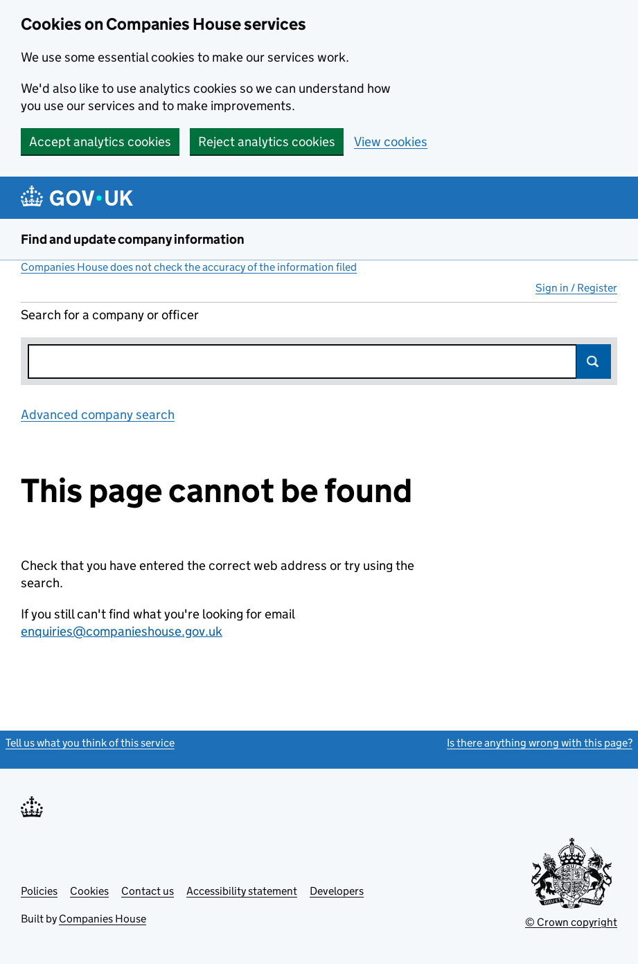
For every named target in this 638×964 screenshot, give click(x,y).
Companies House (102, 918)
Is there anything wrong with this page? (539, 742)
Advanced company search (98, 414)
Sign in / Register (576, 287)
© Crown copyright (571, 922)
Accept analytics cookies (100, 142)
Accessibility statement (241, 891)
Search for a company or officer (110, 315)
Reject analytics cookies (266, 142)
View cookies (390, 141)
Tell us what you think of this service (90, 742)
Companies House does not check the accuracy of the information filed (189, 267)
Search (593, 361)
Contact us (147, 891)
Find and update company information (133, 239)
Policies (39, 891)
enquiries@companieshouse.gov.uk (121, 631)
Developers (337, 891)
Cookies (89, 891)
